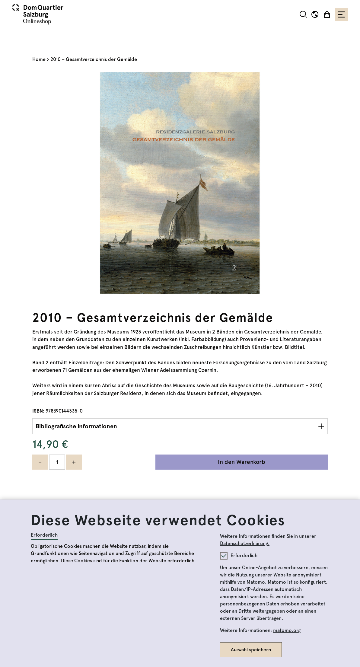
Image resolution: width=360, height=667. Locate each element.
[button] (303, 14)
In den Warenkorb (241, 461)
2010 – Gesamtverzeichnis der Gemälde (93, 59)
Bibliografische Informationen (76, 426)
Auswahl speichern (251, 650)
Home (39, 59)
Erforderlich (44, 535)
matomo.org (287, 630)
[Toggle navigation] (341, 14)
